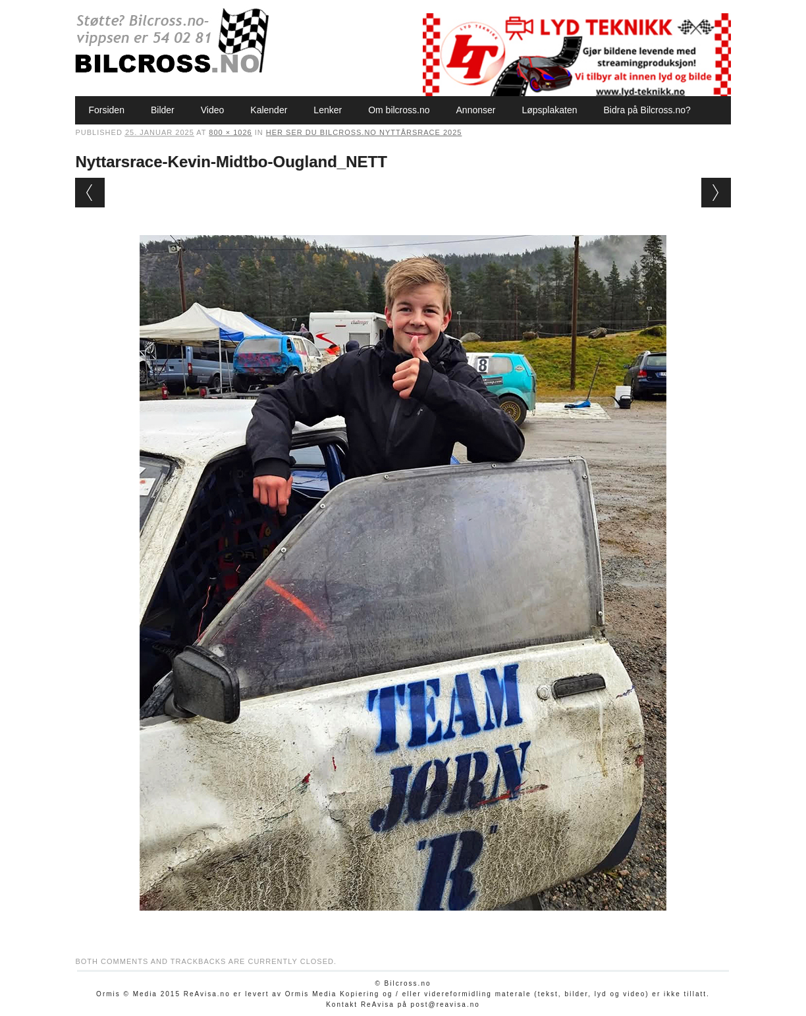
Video (213, 110)
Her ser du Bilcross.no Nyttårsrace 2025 (364, 132)
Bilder (163, 110)
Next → (716, 192)
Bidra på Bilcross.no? (647, 110)
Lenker (327, 110)
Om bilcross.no (398, 110)
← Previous (90, 192)
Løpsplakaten (549, 110)
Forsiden (106, 110)
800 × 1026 (230, 132)
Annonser (476, 110)
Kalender (268, 110)
